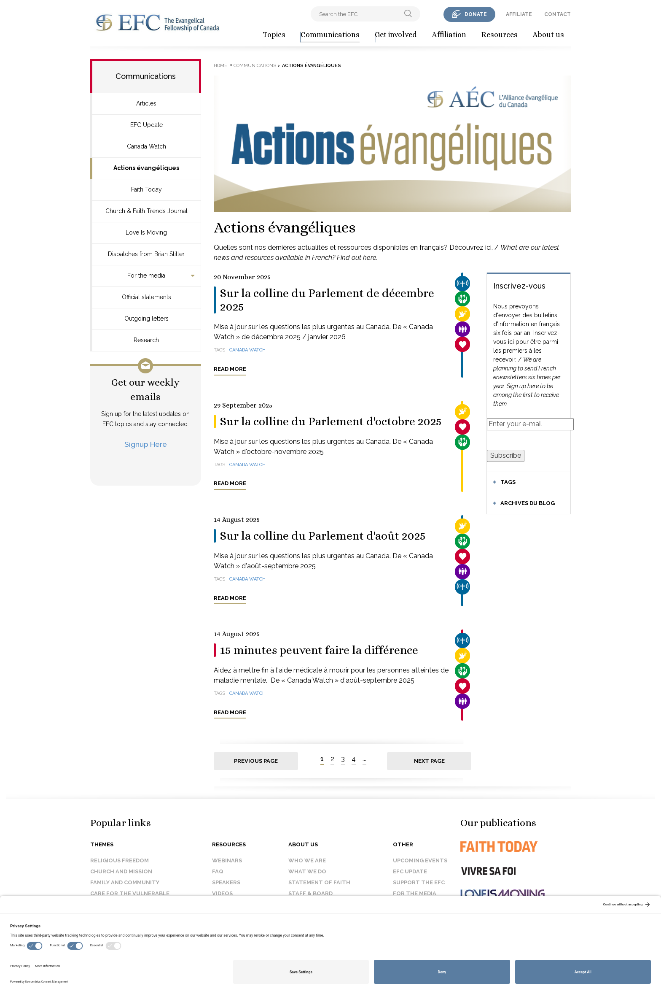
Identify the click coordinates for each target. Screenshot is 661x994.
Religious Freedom (119, 860)
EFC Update (146, 125)
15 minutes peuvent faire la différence (319, 650)
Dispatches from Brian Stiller (146, 254)
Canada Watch (146, 146)
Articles (146, 103)
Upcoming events (420, 860)
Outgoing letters (146, 318)
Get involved (396, 34)
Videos (222, 893)
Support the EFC (419, 882)
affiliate (519, 14)
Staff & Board (310, 893)
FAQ (217, 871)
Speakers (226, 882)
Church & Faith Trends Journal (146, 211)
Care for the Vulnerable (129, 893)
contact (557, 14)
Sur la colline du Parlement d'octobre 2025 (331, 421)
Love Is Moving (146, 232)
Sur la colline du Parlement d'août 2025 (323, 536)
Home (220, 65)
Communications (330, 34)
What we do (307, 871)
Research (146, 340)
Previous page (256, 761)
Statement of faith (319, 882)
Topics (274, 34)
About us (548, 34)
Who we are (307, 860)
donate (476, 14)
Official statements (146, 297)
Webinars (227, 860)
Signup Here (145, 444)
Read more (230, 369)
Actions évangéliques (146, 168)
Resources (499, 34)
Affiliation (449, 34)
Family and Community (124, 882)
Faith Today (146, 189)
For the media (146, 275)
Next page (429, 761)
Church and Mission (121, 871)
